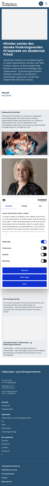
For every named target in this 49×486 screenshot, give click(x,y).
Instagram (6, 451)
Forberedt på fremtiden (11, 112)
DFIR (3, 425)
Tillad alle (24, 270)
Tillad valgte (24, 277)
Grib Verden (6, 428)
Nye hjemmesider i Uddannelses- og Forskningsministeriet (17, 343)
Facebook (5, 444)
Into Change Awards (11, 299)
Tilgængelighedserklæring (11, 466)
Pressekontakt (7, 409)
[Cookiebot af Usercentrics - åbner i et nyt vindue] (38, 200)
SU (3, 421)
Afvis (24, 284)
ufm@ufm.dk (11, 382)
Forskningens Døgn (9, 432)
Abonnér (5, 441)
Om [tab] (40, 206)
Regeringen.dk (7, 481)
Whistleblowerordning (9, 470)
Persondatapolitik (8, 474)
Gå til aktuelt (6, 95)
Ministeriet (6, 406)
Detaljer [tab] (24, 206)
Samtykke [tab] (8, 206)
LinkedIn (5, 447)
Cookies (4, 478)
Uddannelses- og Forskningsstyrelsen (16, 418)
